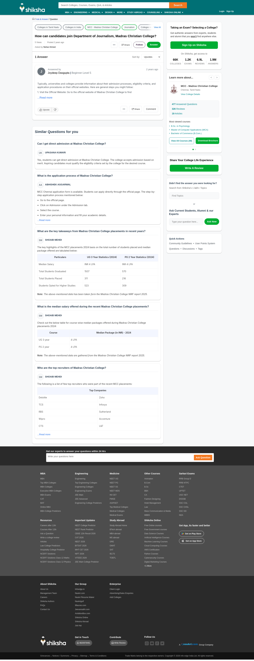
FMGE (112, 500)
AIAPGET (114, 504)
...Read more (44, 97)
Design (109, 12)
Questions (174, 248)
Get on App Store (192, 542)
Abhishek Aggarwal (58, 185)
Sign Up (230, 11)
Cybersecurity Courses (154, 559)
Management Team (48, 595)
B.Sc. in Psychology (180, 126)
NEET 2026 (80, 543)
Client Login (115, 591)
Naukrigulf (79, 603)
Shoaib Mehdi (53, 240)
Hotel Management (152, 504)
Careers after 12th (48, 527)
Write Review (120, 644)
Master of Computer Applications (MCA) (189, 130)
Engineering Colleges (84, 488)
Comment (151, 109)
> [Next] (217, 77)
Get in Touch (82, 638)
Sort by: (136, 57)
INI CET (113, 496)
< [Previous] (211, 77)
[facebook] (157, 645)
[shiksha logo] (54, 642)
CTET (181, 488)
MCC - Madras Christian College (102, 27)
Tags (200, 248)
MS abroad (114, 539)
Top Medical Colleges (119, 508)
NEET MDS (115, 492)
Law (146, 508)
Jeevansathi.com (82, 611)
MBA (68, 12)
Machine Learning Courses (155, 543)
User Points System (205, 243)
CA (145, 496)
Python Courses (151, 555)
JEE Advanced (81, 500)
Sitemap (83, 657)
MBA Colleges (46, 488)
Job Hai (78, 627)
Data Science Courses (154, 535)
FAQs (42, 607)
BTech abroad (116, 531)
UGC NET (183, 496)
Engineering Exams (83, 492)
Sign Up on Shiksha (194, 45)
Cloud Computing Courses (155, 547)
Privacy (74, 657)
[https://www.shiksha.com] (33, 19)
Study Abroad (135, 12)
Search (178, 5)
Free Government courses (155, 531)
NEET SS (114, 488)
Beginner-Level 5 (81, 72)
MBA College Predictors (50, 512)
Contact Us (45, 611)
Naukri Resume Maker (84, 599)
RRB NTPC (184, 484)
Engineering (81, 12)
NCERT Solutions (48, 555)
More (121, 12)
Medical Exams (116, 516)
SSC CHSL (184, 508)
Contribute (115, 638)
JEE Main (79, 496)
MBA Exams (45, 496)
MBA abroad (115, 535)
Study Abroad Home (118, 527)
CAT (42, 500)
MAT (42, 504)
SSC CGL (183, 504)
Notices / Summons (60, 657)
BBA (146, 492)
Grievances (45, 657)
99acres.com (80, 607)
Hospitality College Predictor (52, 551)
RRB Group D (185, 480)
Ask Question (203, 459)
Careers (43, 599)
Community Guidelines (180, 243)
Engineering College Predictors (88, 504)
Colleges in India (73, 27)
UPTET (182, 492)
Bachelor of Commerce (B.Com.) (186, 133)
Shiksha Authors (47, 603)
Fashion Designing (152, 500)
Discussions (189, 248)
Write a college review (49, 539)
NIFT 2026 (79, 555)
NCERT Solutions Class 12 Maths (54, 559)
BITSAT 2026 (81, 547)
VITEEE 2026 (81, 559)
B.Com (147, 484)
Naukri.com (80, 595)
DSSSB (182, 500)
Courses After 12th (48, 531)
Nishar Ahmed (49, 47)
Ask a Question (46, 535)
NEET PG (114, 484)
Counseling (154, 12)
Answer (154, 45)
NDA (181, 516)
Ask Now (212, 221)
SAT (111, 551)
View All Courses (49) (182, 141)
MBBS (147, 516)
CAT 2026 (79, 539)
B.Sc (146, 488)
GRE (112, 543)
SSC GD (182, 512)
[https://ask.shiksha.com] (42, 19)
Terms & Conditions (98, 657)
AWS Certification (152, 551)
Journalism (129, 27)
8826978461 (85, 644)
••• (112, 44)
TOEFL (113, 559)
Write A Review (194, 168)
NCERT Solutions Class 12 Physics (55, 563)
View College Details (190, 94)
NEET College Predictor (85, 527)
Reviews (178, 109)
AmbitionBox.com (82, 615)
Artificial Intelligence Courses (156, 539)
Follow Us (149, 638)
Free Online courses (153, 527)
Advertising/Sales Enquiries (121, 595)
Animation (148, 480)
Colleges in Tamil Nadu (48, 27)
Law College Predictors (50, 547)
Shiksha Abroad (82, 623)
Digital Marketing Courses (155, 563)
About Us (44, 591)
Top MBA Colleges (48, 484)
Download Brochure (208, 140)
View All (157, 27)
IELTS (112, 555)
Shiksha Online (173, 12)
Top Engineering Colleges (86, 484)
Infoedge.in (80, 591)
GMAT (112, 547)
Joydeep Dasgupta (58, 72)
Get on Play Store (191, 535)
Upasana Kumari (55, 152)
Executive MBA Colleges (51, 492)
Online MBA (45, 508)
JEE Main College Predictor (87, 563)
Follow (139, 45)
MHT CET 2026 (81, 551)
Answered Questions (184, 104)
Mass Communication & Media (157, 512)
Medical (97, 12)
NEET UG (114, 480)
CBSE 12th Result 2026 (85, 535)
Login (222, 11)
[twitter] (162, 645)
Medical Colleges (117, 512)
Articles (177, 113)
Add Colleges (115, 599)
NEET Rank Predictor (84, 531)
